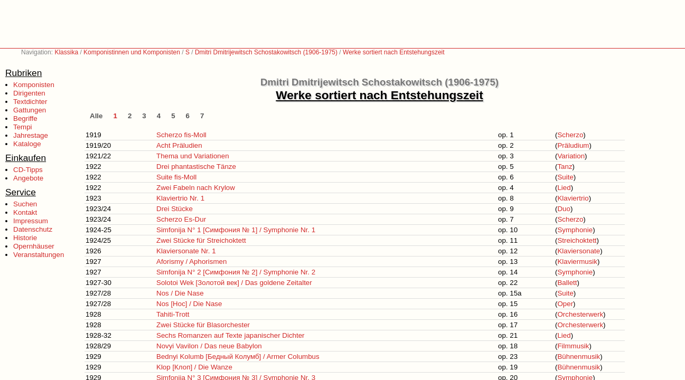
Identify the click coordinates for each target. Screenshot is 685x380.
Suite (565, 177)
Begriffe (25, 118)
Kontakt (25, 212)
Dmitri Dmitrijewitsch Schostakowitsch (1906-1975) (266, 52)
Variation (571, 156)
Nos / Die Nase (180, 293)
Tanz (564, 166)
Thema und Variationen (192, 156)
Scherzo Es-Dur (181, 219)
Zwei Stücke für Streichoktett (201, 240)
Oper (565, 304)
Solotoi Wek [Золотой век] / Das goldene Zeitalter (234, 283)
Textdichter (30, 102)
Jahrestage (30, 135)
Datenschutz (32, 229)
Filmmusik (573, 346)
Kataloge (27, 144)
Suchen (25, 204)
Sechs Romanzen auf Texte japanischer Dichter (230, 335)
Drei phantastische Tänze (196, 166)
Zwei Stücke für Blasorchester (203, 325)
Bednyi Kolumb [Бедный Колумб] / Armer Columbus (238, 356)
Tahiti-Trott (172, 314)
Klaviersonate (578, 251)
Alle (96, 116)
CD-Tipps (28, 170)
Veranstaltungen (38, 255)
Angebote (28, 178)
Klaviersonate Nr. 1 (186, 251)
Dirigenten (29, 93)
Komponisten (33, 85)
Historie (25, 238)
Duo (563, 209)
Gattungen (29, 110)
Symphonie (575, 230)
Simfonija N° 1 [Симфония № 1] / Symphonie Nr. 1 (235, 230)
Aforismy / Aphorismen (191, 261)
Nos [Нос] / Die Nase (189, 304)
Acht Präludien (179, 145)
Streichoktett (576, 240)
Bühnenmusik (578, 356)
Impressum (30, 221)
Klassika (66, 52)
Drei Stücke (174, 209)
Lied (563, 188)
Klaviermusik (577, 261)
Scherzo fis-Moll (181, 135)
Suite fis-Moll (176, 177)
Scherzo (570, 135)
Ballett (567, 283)
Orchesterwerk (580, 314)
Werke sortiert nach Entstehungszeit (394, 52)
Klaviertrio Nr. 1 (180, 198)
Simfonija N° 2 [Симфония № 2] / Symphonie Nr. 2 (235, 272)
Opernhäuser (33, 246)
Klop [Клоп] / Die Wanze (194, 367)
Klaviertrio (572, 198)
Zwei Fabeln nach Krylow (195, 188)
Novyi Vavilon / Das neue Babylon (209, 346)
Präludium (573, 145)
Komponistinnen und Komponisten (131, 52)
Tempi (22, 127)
